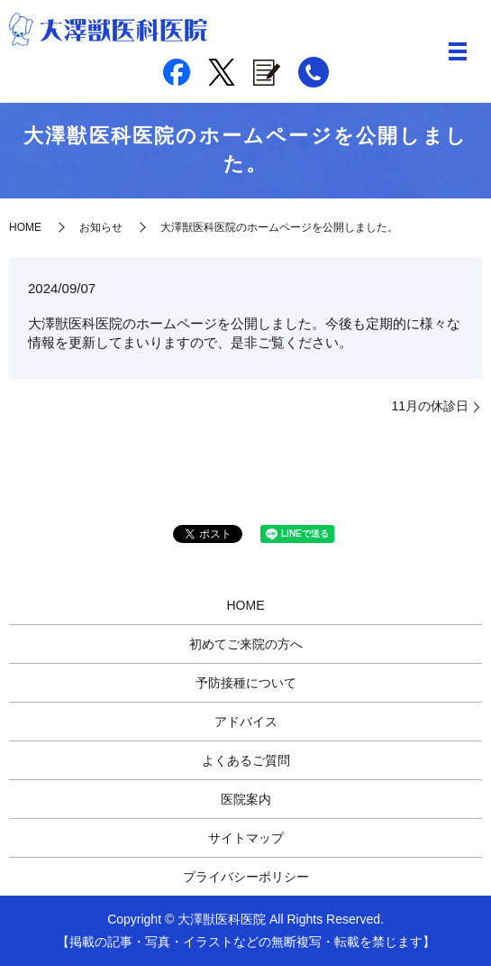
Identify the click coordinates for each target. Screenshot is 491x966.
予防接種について (245, 683)
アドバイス (245, 721)
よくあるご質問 (246, 760)
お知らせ (101, 227)
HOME (25, 227)
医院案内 (246, 799)
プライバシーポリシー (246, 876)
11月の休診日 (429, 406)
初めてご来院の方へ (246, 644)
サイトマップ (246, 838)
